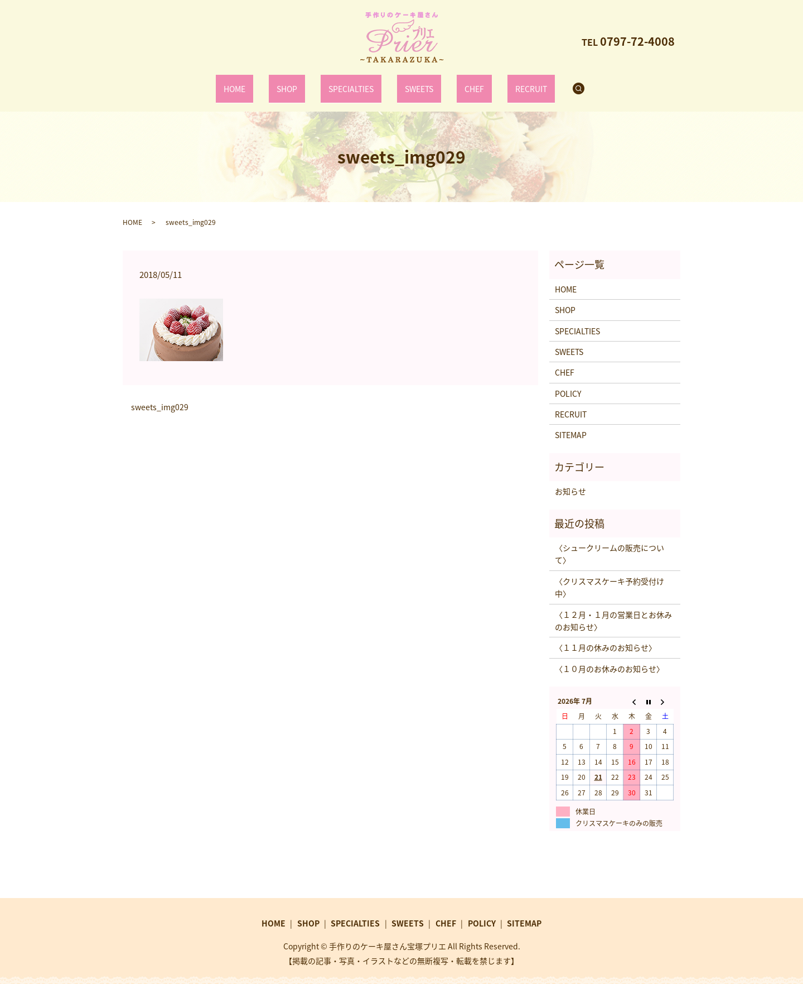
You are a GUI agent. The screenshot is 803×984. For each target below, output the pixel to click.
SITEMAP (571, 423)
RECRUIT (510, 82)
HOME (255, 82)
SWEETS (415, 82)
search (561, 83)
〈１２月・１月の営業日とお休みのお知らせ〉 (613, 609)
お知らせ (570, 480)
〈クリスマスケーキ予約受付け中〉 (609, 576)
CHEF (462, 82)
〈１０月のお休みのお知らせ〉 (609, 657)
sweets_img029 (159, 396)
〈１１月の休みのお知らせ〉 (605, 636)
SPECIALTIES (354, 82)
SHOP (298, 82)
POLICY (568, 382)
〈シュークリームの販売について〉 (609, 542)
